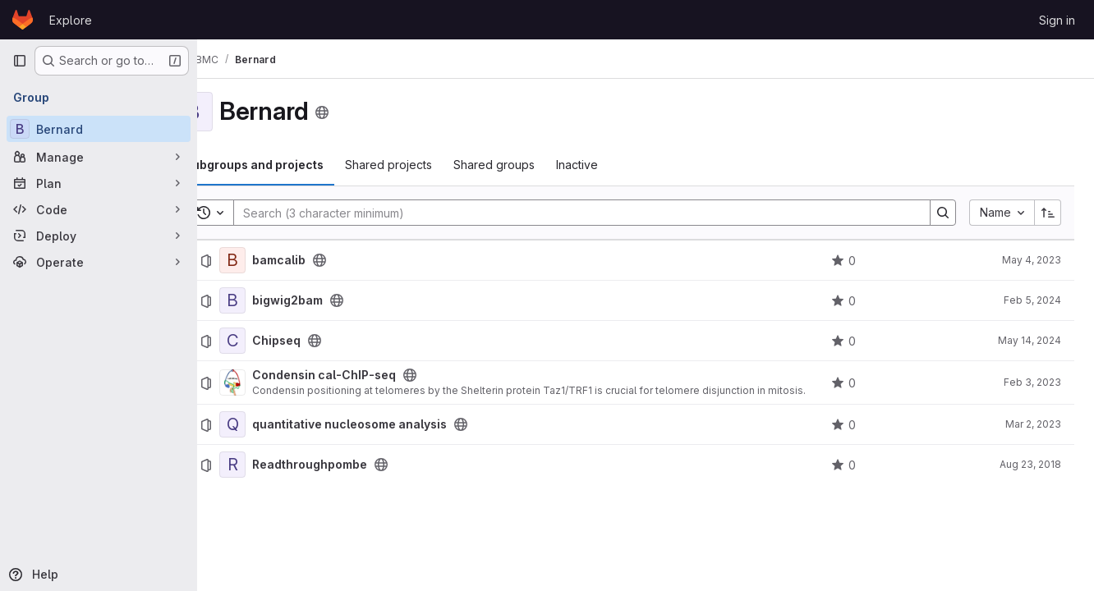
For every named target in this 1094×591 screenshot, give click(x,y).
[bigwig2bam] (276, 300)
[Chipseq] (276, 341)
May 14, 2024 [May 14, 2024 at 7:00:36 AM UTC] (1029, 340)
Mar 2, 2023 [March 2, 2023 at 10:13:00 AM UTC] (1033, 424)
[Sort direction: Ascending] (1048, 212)
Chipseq (320, 340)
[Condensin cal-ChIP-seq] (276, 382)
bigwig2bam (331, 300)
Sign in (1057, 20)
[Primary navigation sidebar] (20, 61)
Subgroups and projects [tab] (297, 165)
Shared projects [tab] (432, 165)
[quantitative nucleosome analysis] (276, 424)
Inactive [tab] (620, 165)
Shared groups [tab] (537, 165)
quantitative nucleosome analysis (393, 424)
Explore (70, 20)
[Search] (595, 212)
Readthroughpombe (353, 464)
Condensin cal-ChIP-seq (367, 375)
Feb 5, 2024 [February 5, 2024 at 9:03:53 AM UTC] (1032, 300)
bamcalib (322, 260)
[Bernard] (99, 129)
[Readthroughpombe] (276, 464)
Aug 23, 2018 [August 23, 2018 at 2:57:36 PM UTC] (1030, 464)
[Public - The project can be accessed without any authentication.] (363, 260)
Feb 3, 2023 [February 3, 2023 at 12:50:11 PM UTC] (1032, 382)
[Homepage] (22, 20)
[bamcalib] (276, 260)
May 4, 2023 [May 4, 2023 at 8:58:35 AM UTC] (1031, 260)
